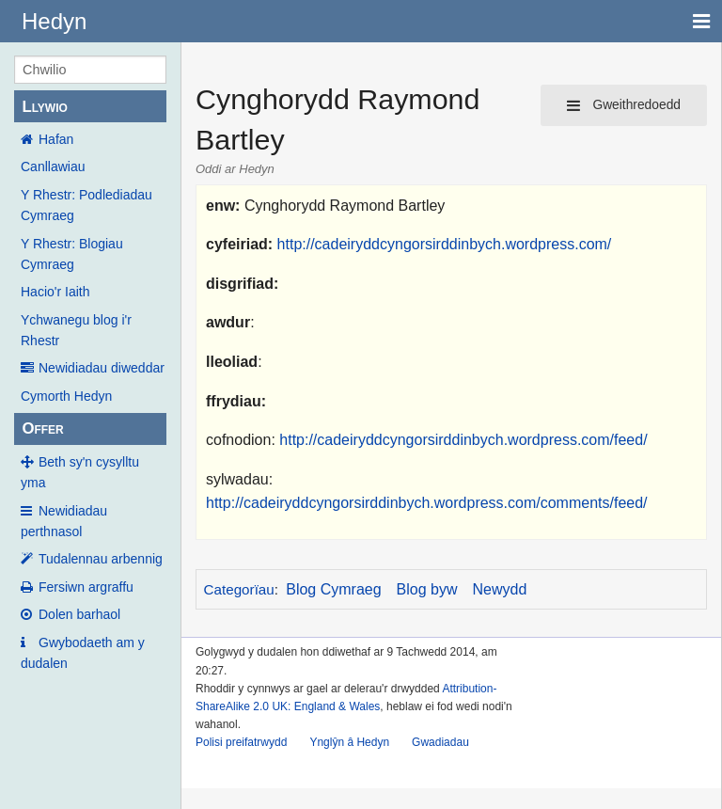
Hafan (56, 139)
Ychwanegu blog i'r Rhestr (76, 330)
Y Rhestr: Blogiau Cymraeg (72, 254)
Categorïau (239, 589)
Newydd (500, 589)
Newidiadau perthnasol (64, 521)
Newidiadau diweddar (102, 367)
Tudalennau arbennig (101, 558)
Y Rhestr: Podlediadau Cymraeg (86, 205)
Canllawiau (53, 166)
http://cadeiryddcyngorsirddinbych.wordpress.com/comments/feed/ (427, 503)
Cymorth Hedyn (66, 396)
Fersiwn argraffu (86, 587)
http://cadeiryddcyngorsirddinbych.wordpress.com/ (444, 244)
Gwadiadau (440, 742)
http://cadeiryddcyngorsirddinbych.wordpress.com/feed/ (463, 440)
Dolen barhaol (79, 614)
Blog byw (427, 589)
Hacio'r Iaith (55, 291)
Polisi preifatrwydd (241, 742)
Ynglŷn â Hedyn (349, 742)
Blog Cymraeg (333, 589)
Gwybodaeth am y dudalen (83, 653)
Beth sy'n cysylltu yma (80, 472)
